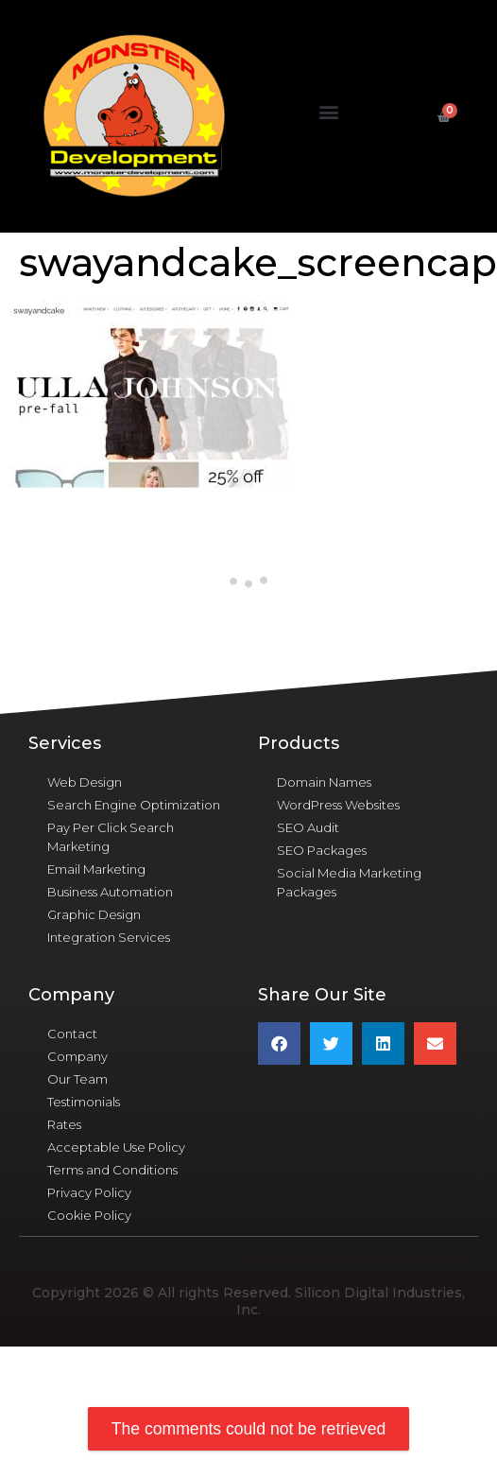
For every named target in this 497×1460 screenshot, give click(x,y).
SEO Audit (308, 827)
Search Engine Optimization (133, 804)
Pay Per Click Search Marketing (110, 837)
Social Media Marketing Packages (349, 882)
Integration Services (108, 937)
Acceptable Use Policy (116, 1147)
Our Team (77, 1078)
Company (77, 1056)
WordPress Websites (338, 804)
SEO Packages (322, 850)
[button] (329, 112)
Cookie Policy (89, 1215)
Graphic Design (94, 914)
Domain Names (324, 782)
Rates (64, 1124)
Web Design (84, 782)
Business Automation (110, 891)
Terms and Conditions (112, 1169)
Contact (72, 1033)
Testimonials (83, 1101)
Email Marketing (96, 869)
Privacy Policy (89, 1192)
